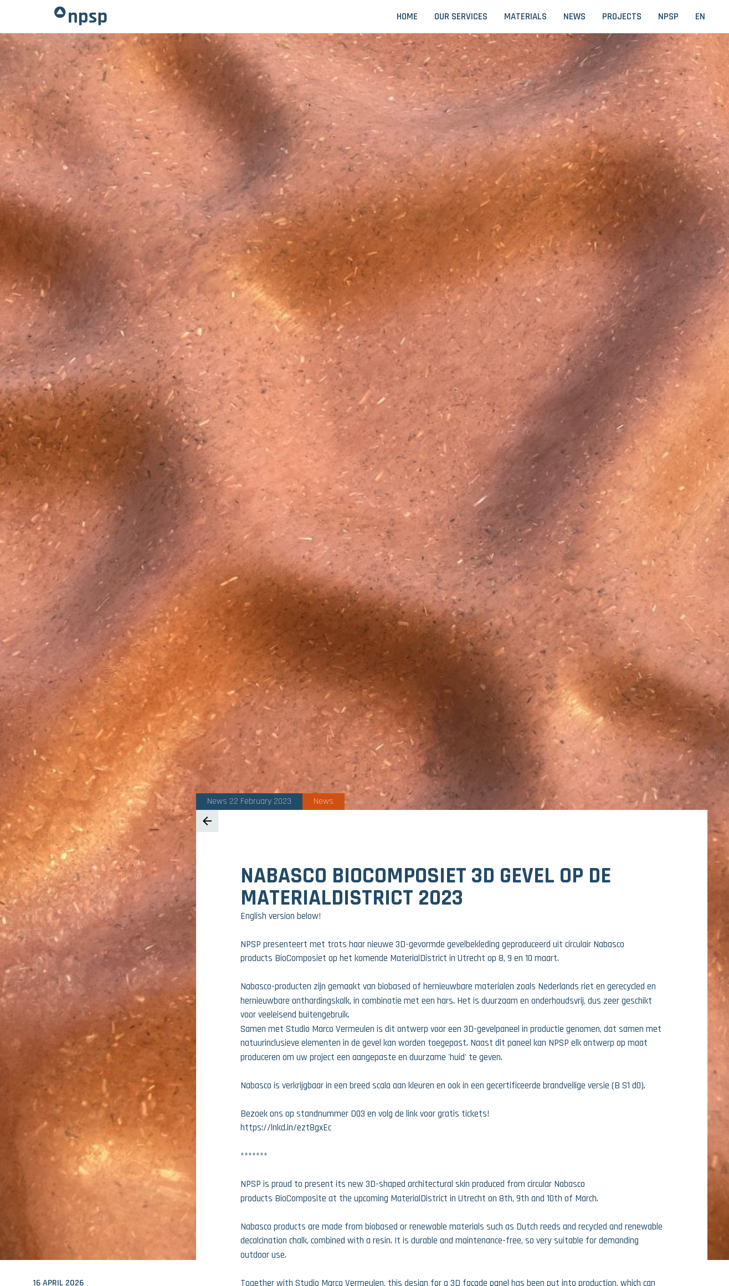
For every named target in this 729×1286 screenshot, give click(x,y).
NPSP (668, 17)
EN (700, 17)
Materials (525, 17)
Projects (621, 17)
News (574, 17)
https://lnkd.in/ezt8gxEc (285, 1128)
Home (407, 17)
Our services (460, 17)
